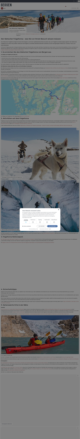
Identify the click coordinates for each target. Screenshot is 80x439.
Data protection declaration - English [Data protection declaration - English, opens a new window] (46, 228)
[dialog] (40, 219)
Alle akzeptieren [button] (52, 226)
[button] (26, 226)
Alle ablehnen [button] (41, 226)
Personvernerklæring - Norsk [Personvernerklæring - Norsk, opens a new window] (33, 228)
